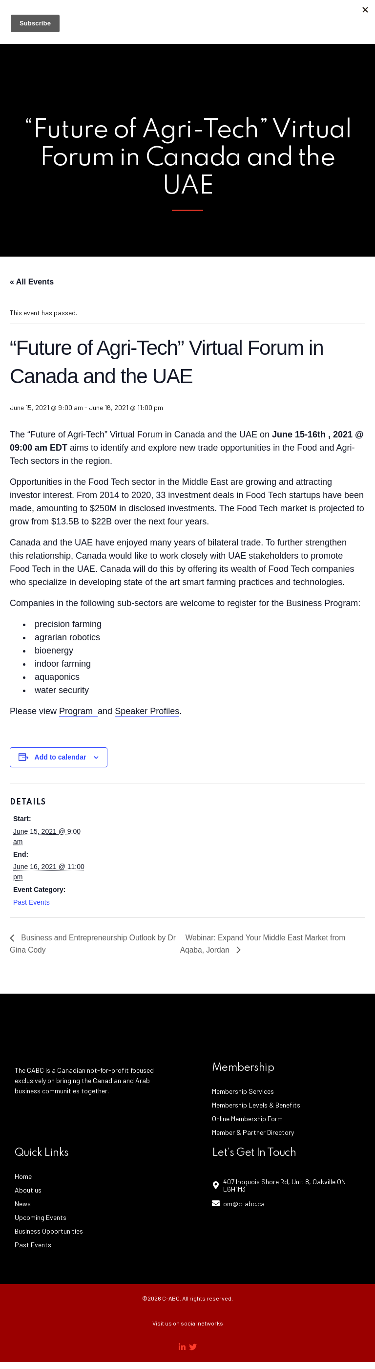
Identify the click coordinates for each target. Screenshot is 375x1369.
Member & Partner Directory (253, 1133)
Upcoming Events (40, 1218)
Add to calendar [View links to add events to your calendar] (60, 757)
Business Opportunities (49, 1231)
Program (78, 711)
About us (28, 1190)
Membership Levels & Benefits (256, 1105)
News (23, 1204)
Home (23, 1177)
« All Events (32, 282)
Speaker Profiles (147, 711)
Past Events (31, 902)
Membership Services (243, 1091)
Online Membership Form (247, 1119)
